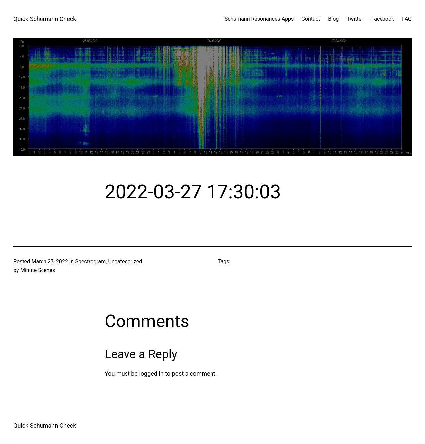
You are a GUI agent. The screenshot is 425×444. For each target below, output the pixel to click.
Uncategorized (125, 261)
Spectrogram (90, 261)
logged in (151, 373)
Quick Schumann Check (44, 18)
